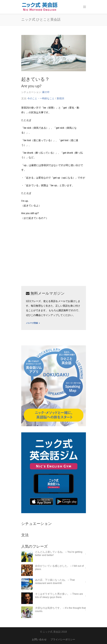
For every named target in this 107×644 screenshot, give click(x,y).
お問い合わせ (39, 639)
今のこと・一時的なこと (41, 98)
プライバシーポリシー (62, 639)
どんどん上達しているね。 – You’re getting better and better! (58, 553)
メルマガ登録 (33, 323)
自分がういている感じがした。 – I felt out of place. (59, 567)
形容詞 (60, 98)
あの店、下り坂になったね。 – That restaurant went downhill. (55, 581)
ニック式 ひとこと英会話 (41, 19)
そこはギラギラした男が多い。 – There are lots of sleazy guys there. (59, 595)
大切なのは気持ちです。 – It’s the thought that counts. (60, 609)
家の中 (46, 92)
